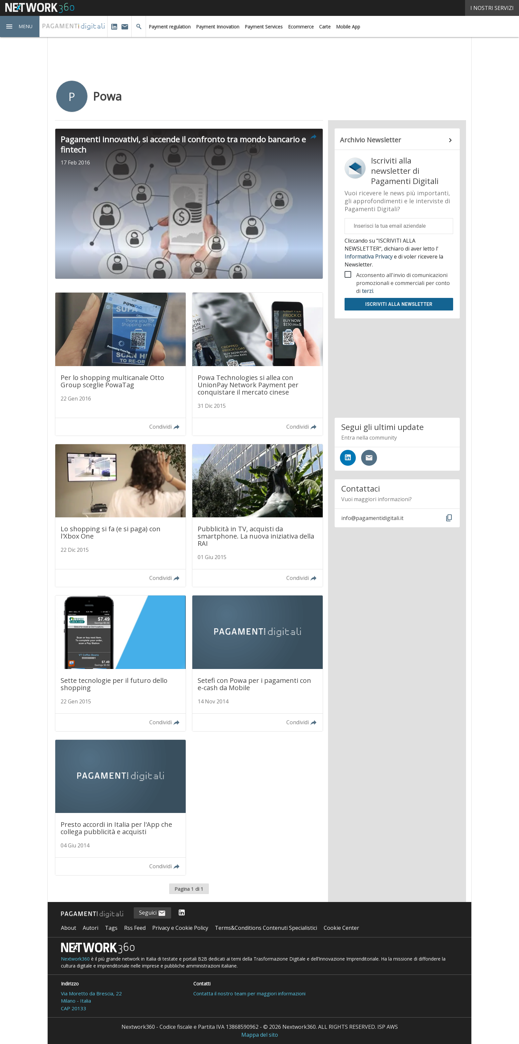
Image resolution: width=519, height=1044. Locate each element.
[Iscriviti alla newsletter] (369, 458)
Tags (111, 927)
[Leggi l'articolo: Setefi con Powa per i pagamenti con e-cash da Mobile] (257, 663)
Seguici (152, 913)
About (68, 927)
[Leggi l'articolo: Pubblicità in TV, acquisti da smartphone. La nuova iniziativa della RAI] (257, 515)
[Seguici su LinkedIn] (348, 458)
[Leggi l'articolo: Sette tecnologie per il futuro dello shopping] (120, 663)
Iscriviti (399, 304)
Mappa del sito (259, 1034)
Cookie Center (341, 927)
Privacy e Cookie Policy (180, 927)
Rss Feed (135, 927)
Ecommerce (301, 27)
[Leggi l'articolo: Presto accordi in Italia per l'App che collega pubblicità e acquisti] (120, 807)
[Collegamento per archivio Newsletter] (397, 140)
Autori (90, 927)
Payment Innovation (217, 27)
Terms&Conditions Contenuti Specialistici (266, 927)
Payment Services (264, 27)
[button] (20, 26)
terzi (367, 291)
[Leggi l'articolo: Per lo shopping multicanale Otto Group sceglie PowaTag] (120, 364)
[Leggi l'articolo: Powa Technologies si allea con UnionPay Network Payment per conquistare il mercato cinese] (257, 364)
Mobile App (348, 27)
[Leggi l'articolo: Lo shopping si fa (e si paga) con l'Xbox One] (120, 515)
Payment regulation (170, 27)
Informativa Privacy (369, 256)
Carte (325, 27)
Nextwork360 (75, 959)
